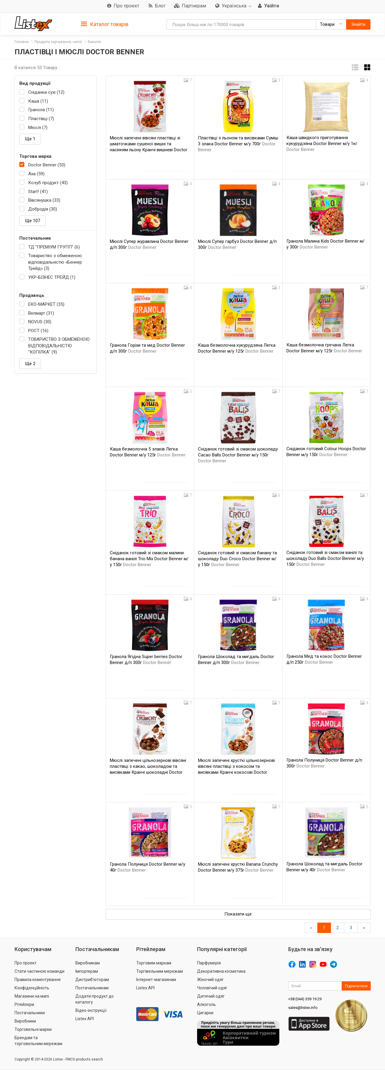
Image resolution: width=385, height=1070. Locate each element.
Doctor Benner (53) (46, 165)
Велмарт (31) (41, 313)
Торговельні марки (33, 1029)
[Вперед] (364, 928)
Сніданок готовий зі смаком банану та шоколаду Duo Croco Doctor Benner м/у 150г (237, 558)
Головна (21, 42)
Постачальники (30, 1012)
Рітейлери (24, 1004)
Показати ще (238, 914)
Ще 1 (30, 138)
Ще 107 (32, 220)
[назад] (311, 928)
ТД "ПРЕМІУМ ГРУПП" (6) (54, 247)
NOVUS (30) (39, 321)
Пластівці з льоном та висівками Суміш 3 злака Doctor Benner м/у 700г (238, 143)
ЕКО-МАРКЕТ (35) (46, 304)
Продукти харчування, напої (58, 42)
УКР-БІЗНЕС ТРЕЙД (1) (51, 277)
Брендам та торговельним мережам (38, 1040)
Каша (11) (38, 101)
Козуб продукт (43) (48, 182)
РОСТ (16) (38, 330)
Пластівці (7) (41, 118)
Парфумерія (209, 963)
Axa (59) (36, 173)
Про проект (26, 963)
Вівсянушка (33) (44, 200)
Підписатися (356, 986)
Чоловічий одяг (212, 987)
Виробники (25, 1021)
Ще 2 (30, 363)
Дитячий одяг (211, 996)
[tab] (105, 24)
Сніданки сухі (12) (46, 92)
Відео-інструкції (91, 1010)
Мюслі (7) (37, 127)
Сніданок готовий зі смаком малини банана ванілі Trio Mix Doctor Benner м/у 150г (149, 558)
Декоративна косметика (221, 971)
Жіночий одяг (210, 979)
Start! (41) (38, 191)
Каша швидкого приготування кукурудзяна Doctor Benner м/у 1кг (321, 143)
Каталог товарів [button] (105, 24)
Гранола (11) (41, 109)
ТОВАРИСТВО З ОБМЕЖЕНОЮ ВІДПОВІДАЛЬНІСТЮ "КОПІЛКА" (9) (59, 346)
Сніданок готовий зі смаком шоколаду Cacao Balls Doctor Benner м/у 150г (238, 455)
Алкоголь (206, 1004)
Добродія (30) (42, 209)
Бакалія (94, 42)
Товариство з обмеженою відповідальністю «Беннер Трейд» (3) (55, 262)
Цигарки (205, 1012)
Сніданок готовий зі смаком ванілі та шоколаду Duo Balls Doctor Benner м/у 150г (325, 558)
